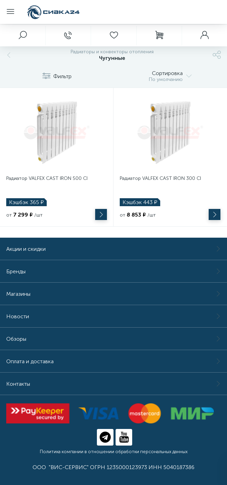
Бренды (113, 271)
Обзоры (113, 339)
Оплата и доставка (113, 361)
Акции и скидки (113, 249)
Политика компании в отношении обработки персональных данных (114, 451)
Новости (113, 316)
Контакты (113, 384)
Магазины (113, 294)
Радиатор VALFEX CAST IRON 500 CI (47, 178)
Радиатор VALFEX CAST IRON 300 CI (160, 178)
